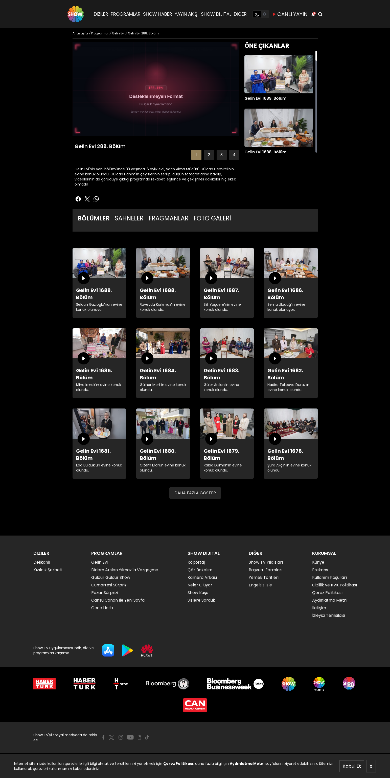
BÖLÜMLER (94, 218)
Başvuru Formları (265, 570)
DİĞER (240, 14)
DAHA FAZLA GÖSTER (195, 493)
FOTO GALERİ (212, 218)
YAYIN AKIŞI (186, 14)
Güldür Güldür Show (110, 577)
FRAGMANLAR (169, 218)
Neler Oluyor (200, 585)
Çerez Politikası (178, 763)
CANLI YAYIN (290, 14)
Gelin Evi (99, 562)
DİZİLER (101, 14)
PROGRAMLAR (126, 14)
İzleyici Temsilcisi (328, 615)
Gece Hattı (102, 608)
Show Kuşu (198, 593)
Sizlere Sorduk (201, 600)
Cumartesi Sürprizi (109, 585)
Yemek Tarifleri (264, 577)
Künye (318, 562)
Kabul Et (352, 766)
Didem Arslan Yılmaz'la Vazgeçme (124, 570)
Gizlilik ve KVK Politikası (334, 585)
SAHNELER (129, 218)
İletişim (319, 608)
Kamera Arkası (202, 577)
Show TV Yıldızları (266, 562)
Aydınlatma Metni (247, 763)
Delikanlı (41, 562)
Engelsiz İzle (260, 585)
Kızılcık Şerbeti (47, 570)
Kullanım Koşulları (329, 577)
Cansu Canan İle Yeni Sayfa (118, 600)
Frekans (320, 570)
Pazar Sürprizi (104, 593)
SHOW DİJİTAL (216, 14)
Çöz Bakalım (200, 570)
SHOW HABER (157, 14)
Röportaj (196, 562)
